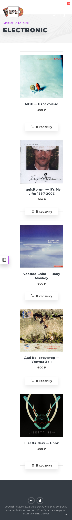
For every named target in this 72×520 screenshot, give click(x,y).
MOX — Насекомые (41, 104)
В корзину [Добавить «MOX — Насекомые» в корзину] (44, 127)
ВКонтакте (29, 513)
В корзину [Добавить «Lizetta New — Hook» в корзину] (44, 465)
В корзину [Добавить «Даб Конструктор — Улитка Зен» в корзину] (44, 381)
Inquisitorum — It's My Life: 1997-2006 (41, 192)
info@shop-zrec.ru (24, 510)
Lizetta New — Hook (41, 443)
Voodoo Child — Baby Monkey (41, 276)
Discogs (45, 513)
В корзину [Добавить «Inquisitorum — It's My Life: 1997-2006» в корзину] (44, 211)
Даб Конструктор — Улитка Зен (41, 360)
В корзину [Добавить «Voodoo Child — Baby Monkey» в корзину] (44, 296)
